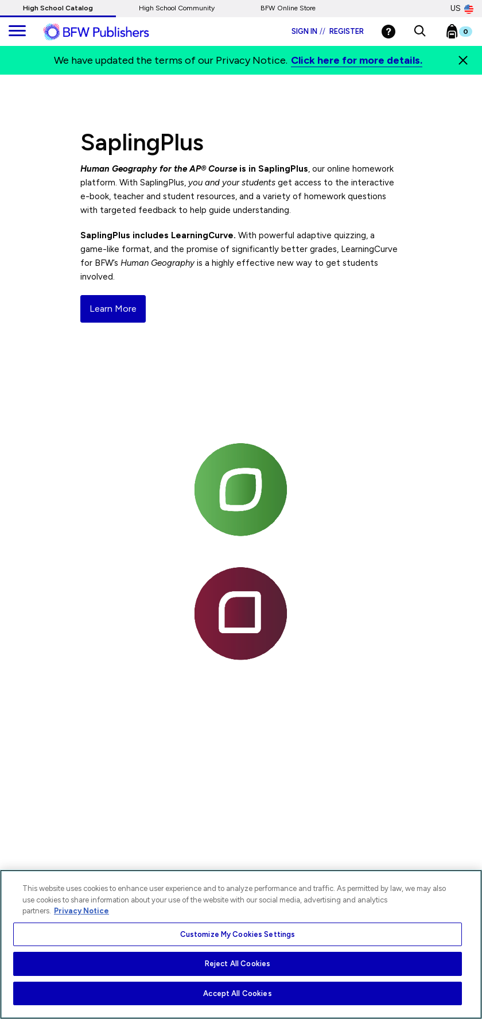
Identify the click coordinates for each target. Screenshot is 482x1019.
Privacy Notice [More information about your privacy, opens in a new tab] (81, 910)
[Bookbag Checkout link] (466, 34)
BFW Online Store (288, 8)
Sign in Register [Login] (327, 31)
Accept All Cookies (237, 993)
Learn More (113, 308)
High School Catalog (58, 8)
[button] (420, 31)
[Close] (463, 60)
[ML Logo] (109, 32)
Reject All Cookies (237, 963)
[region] (241, 944)
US (461, 8)
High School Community (177, 8)
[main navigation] (17, 31)
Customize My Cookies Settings (238, 934)
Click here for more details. (356, 60)
